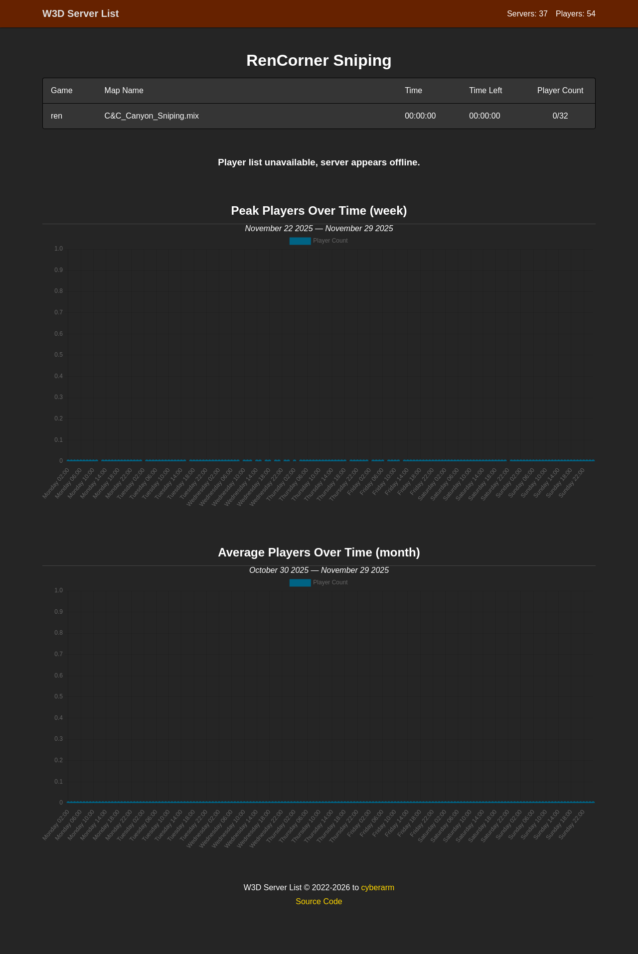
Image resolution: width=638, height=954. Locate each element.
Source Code (319, 901)
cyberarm (378, 887)
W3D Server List (80, 13)
